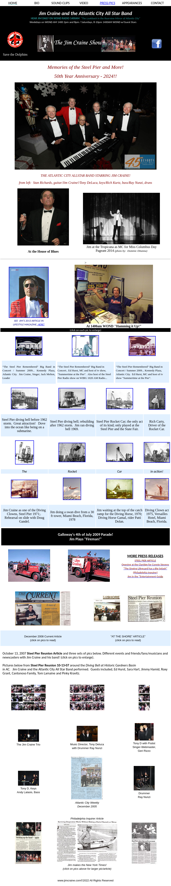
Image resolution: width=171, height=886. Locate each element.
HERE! (41, 324)
